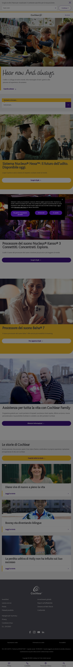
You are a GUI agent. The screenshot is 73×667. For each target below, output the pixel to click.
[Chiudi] (62, 199)
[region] (36, 208)
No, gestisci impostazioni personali (20, 213)
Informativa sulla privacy (20, 207)
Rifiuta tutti (41, 213)
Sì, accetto (56, 213)
